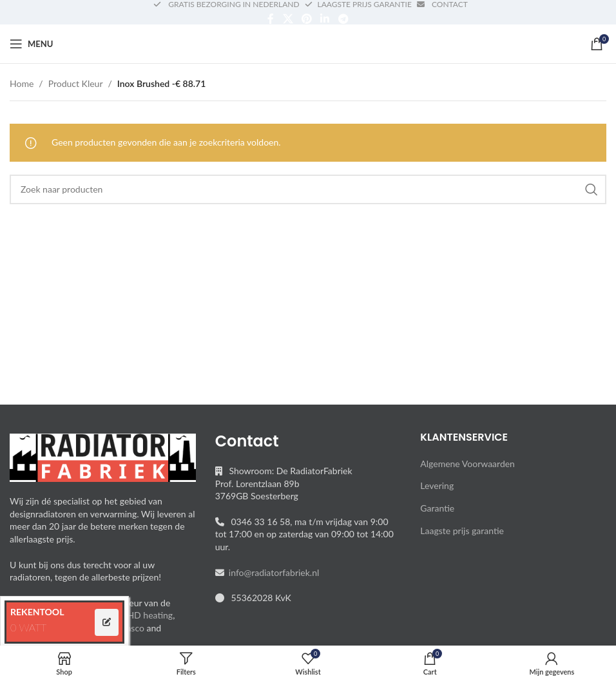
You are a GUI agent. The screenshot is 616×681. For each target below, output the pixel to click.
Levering (437, 485)
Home (22, 83)
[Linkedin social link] (325, 18)
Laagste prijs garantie (462, 530)
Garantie (437, 508)
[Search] (308, 189)
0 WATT (28, 627)
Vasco (132, 627)
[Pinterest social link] (306, 18)
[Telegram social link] (343, 18)
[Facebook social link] (271, 18)
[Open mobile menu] (31, 44)
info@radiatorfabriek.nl (272, 572)
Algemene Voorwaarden (467, 463)
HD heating (150, 614)
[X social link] (287, 18)
